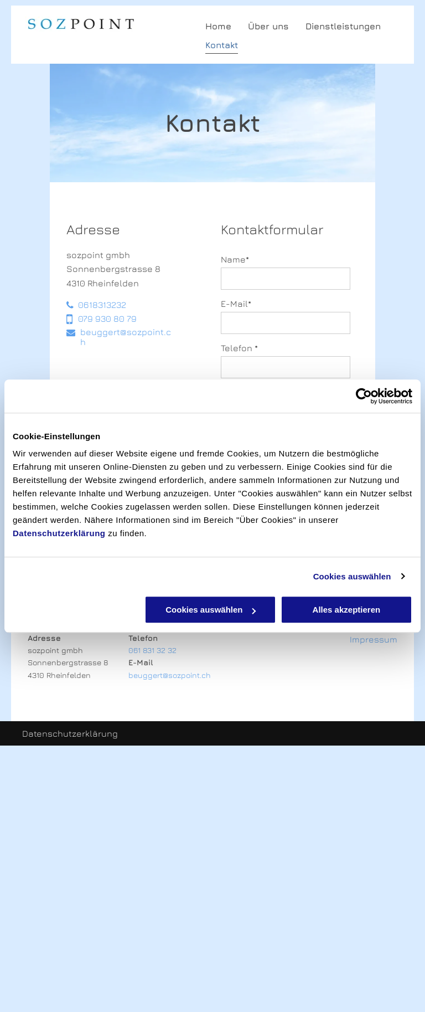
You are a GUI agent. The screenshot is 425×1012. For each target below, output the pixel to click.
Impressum (373, 639)
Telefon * (239, 348)
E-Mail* (236, 304)
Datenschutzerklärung (59, 533)
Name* (235, 259)
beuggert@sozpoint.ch (169, 675)
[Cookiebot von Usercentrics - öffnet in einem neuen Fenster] (363, 396)
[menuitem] (210, 26)
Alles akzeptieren (347, 609)
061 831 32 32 (152, 650)
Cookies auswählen (352, 576)
